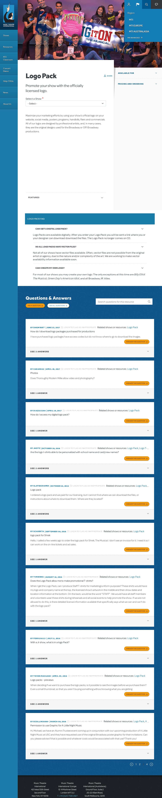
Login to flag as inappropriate (80, 323)
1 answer (38, 387)
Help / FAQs (8, 81)
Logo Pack (132, 323)
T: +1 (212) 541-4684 (40, 787)
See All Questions (57, 305)
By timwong (37, 568)
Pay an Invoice (134, 38)
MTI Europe (136, 25)
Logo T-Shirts (146, 441)
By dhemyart (37, 323)
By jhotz (35, 442)
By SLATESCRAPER (39, 478)
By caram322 (37, 364)
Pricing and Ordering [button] (131, 84)
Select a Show (33, 98)
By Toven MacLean (40, 665)
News (5, 92)
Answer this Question (135, 337)
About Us (7, 104)
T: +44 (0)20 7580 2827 (67, 783)
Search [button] (146, 4)
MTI (131, 19)
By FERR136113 (38, 628)
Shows (6, 35)
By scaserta (37, 523)
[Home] (9, 15)
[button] (137, 4)
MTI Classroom (8, 58)
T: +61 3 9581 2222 (94, 790)
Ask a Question (34, 305)
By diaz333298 (38, 405)
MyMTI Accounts (128, 4)
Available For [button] (126, 73)
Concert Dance (6, 69)
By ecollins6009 (39, 710)
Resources (7, 47)
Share (109, 76)
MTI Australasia (139, 31)
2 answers (39, 346)
